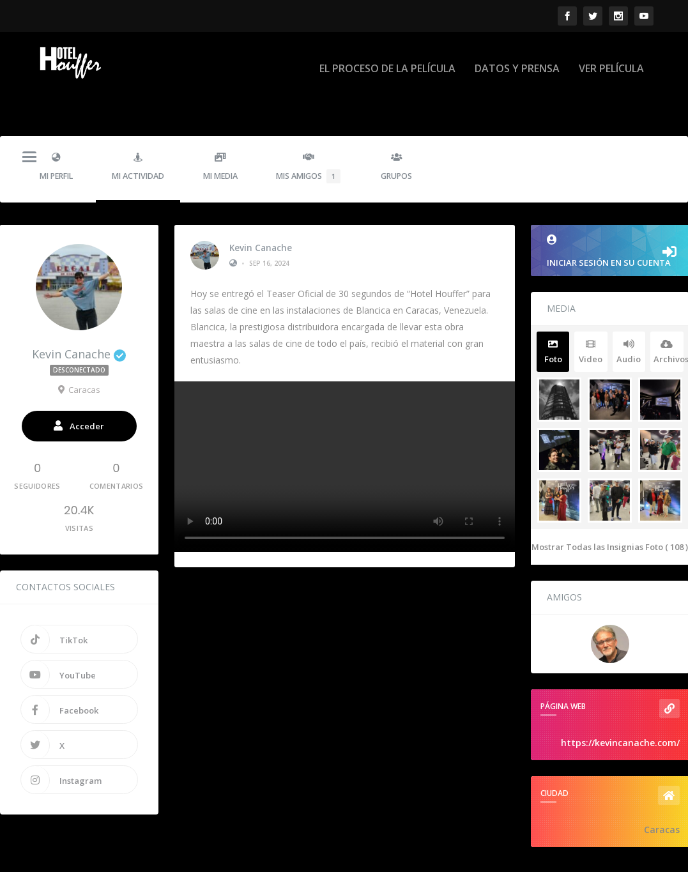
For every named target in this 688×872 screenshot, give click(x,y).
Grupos (396, 136)
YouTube (58, 644)
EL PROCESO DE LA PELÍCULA (387, 58)
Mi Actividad (138, 136)
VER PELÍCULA (611, 58)
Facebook (59, 679)
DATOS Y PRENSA (517, 58)
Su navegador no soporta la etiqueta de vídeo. (344, 436)
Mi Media (220, 136)
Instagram (61, 749)
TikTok (54, 609)
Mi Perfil (56, 136)
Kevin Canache (260, 218)
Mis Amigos (308, 137)
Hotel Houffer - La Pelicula (123, 858)
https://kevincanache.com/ (620, 713)
